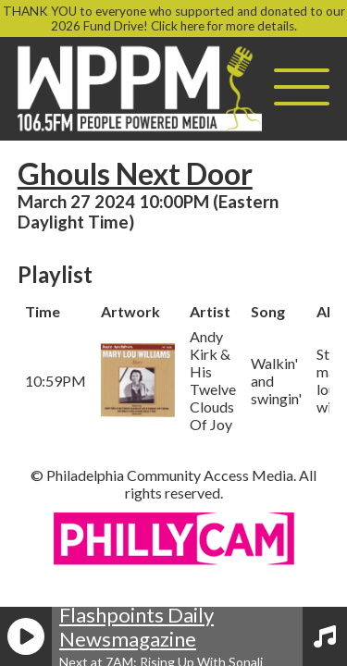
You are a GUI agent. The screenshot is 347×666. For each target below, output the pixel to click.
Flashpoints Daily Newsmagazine (136, 626)
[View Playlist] (325, 636)
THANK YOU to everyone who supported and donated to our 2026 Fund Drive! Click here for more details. (174, 18)
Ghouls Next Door (135, 173)
